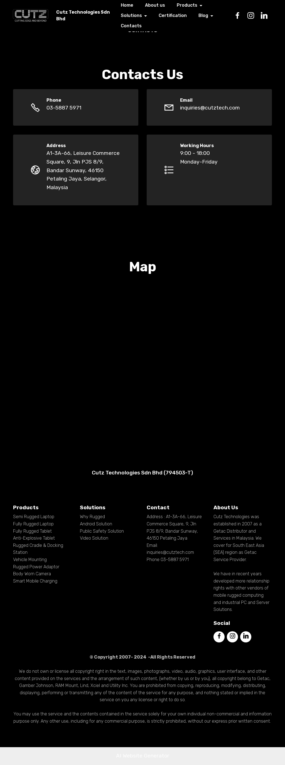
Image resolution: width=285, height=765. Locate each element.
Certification (178, 15)
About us (160, 5)
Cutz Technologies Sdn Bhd (88, 15)
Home (132, 5)
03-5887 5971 (63, 107)
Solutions (136, 15)
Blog (208, 15)
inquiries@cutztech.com (210, 107)
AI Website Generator (142, 755)
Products (191, 5)
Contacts (136, 26)
